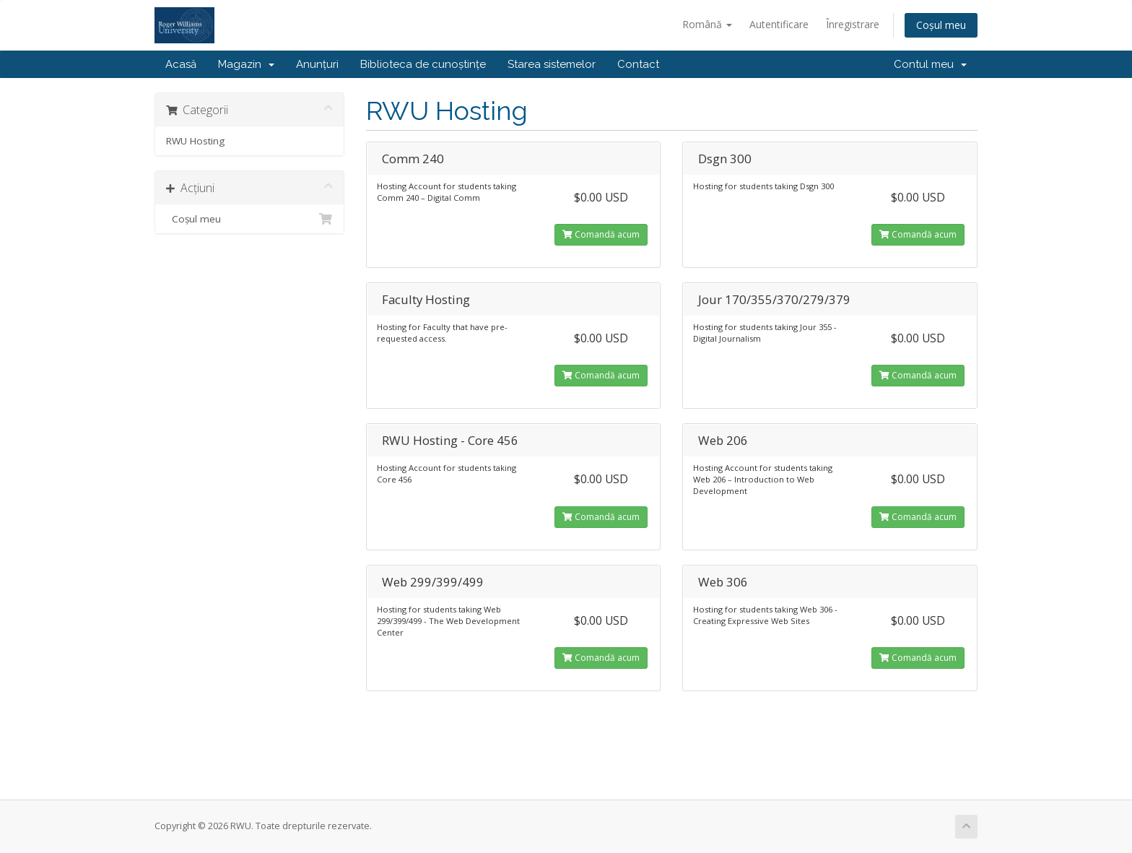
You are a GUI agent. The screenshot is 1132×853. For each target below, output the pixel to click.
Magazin (246, 64)
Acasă (180, 64)
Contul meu (930, 64)
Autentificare (779, 24)
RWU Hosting (195, 140)
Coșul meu (941, 25)
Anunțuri (317, 64)
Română (707, 24)
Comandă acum (601, 234)
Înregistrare (852, 24)
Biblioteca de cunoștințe (423, 64)
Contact (638, 64)
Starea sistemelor (552, 64)
